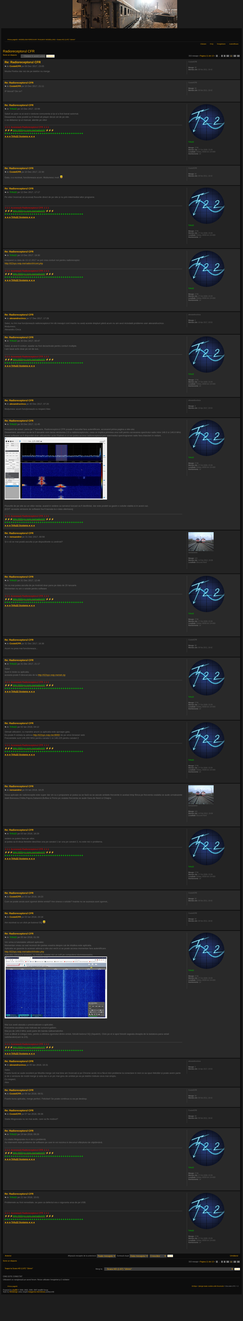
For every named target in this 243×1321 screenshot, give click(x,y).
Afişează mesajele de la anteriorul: (92, 1256)
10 (228, 56)
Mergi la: (99, 1269)
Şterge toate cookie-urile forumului (211, 1286)
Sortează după (132, 1256)
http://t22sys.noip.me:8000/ (46, 735)
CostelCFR (15, 66)
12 (235, 56)
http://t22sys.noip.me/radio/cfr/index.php (24, 951)
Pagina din (207, 56)
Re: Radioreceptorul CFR (23, 62)
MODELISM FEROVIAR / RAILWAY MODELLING (37, 39)
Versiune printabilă (231, 39)
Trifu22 (13, 109)
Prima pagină (12, 39)
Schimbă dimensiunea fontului (236, 39)
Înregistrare (221, 44)
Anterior (8, 1256)
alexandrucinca (18, 318)
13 (238, 56)
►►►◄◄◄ (20, 136)
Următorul (234, 1256)
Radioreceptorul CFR (19, 51)
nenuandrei (16, 537)
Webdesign (13, 1292)
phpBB (14, 1290)
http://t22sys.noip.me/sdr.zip (51, 675)
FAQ (211, 44)
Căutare (203, 44)
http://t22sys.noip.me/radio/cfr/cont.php (24, 263)
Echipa (194, 1286)
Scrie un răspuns (11, 56)
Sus (237, 77)
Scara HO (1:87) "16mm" (66, 39)
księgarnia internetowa (36, 1292)
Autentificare (233, 44)
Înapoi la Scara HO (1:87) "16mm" (19, 1268)
